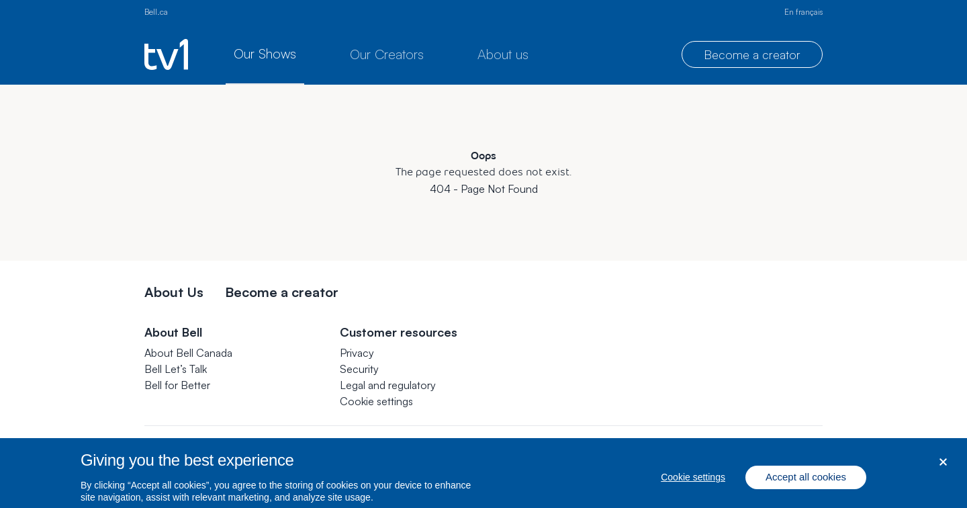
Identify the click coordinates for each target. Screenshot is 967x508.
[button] (376, 401)
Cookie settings (376, 401)
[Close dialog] (943, 470)
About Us (173, 292)
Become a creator (752, 54)
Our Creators (387, 54)
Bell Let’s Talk (175, 369)
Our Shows (265, 53)
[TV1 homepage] (166, 54)
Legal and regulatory (388, 385)
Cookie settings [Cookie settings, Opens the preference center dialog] (693, 486)
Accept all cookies (806, 486)
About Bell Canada (188, 352)
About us (502, 54)
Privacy (357, 352)
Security (359, 369)
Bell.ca (156, 12)
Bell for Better (177, 385)
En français (803, 12)
